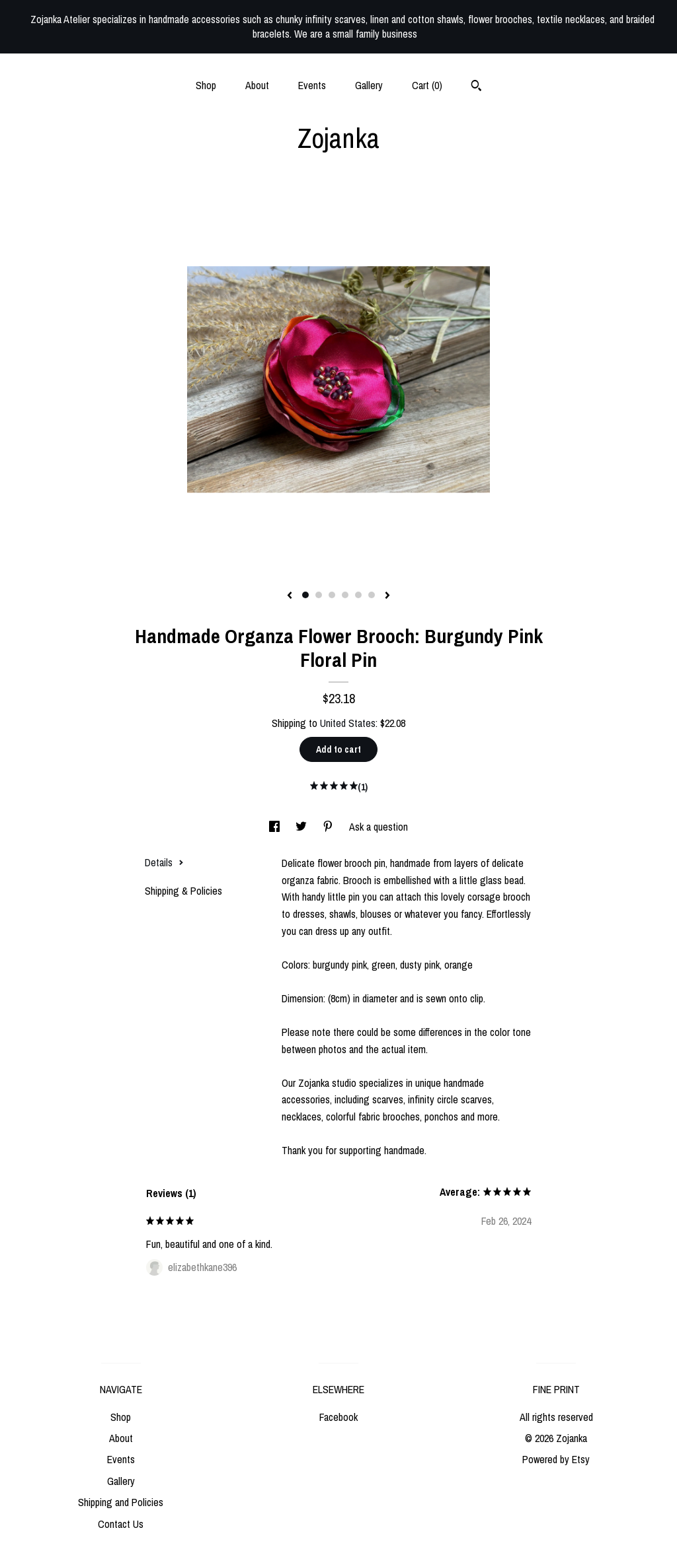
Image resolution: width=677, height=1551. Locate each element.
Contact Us (120, 1524)
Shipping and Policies (120, 1502)
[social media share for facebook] (275, 826)
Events (312, 85)
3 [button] (332, 595)
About (257, 85)
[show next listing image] (387, 596)
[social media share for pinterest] (329, 826)
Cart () (427, 85)
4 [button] (345, 595)
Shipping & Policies (183, 890)
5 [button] (358, 595)
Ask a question (378, 826)
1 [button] (305, 595)
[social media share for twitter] (302, 826)
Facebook (338, 1417)
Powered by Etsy (556, 1459)
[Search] (476, 87)
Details (164, 862)
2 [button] (318, 595)
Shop (206, 85)
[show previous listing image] (289, 596)
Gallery (369, 85)
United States (348, 723)
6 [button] (371, 595)
